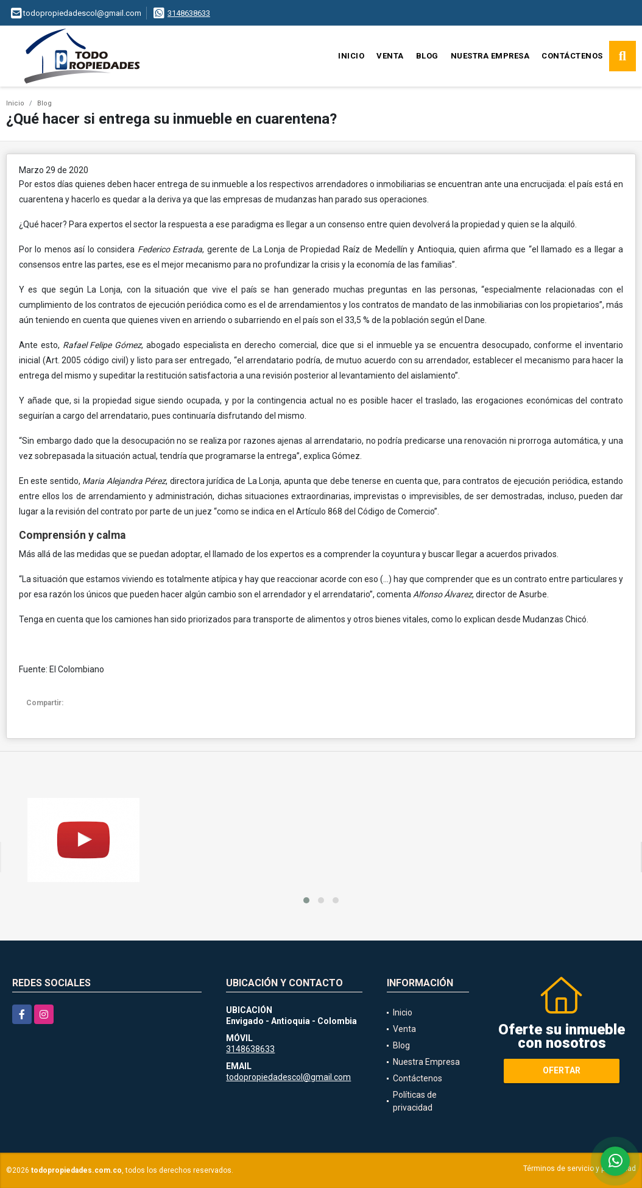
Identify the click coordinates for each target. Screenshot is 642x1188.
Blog (427, 55)
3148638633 (189, 13)
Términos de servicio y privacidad (579, 1168)
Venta (390, 55)
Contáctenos (572, 55)
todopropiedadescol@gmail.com (288, 1077)
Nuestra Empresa (490, 55)
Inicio (351, 55)
